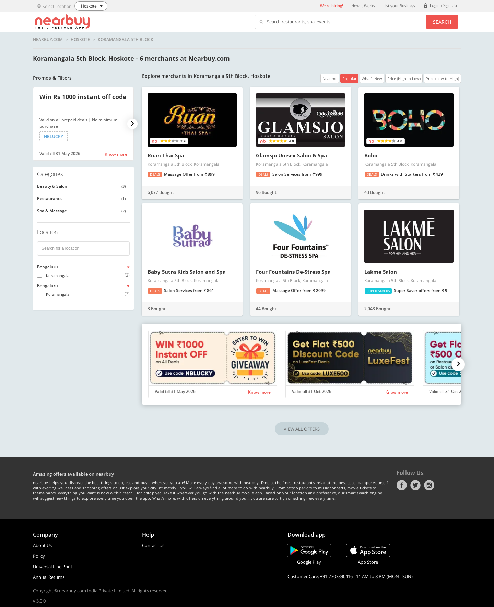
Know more (116, 154)
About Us (42, 545)
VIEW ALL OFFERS (302, 429)
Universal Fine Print (52, 566)
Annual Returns (48, 577)
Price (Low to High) (442, 78)
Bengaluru (47, 267)
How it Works (363, 5)
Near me (329, 78)
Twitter (415, 485)
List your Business (399, 5)
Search (442, 22)
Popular (349, 78)
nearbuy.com (48, 39)
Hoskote (80, 39)
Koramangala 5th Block (125, 39)
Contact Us (153, 545)
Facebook (402, 485)
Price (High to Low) (404, 78)
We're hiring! (331, 5)
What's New (372, 78)
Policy (39, 556)
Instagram (429, 485)
